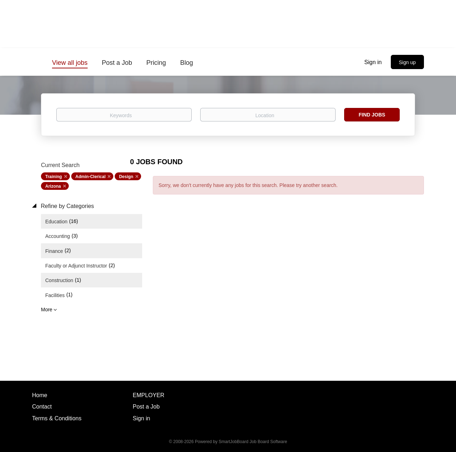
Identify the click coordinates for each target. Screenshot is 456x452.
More (46, 309)
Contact (42, 407)
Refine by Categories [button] (66, 206)
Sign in (373, 62)
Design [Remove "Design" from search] (126, 176)
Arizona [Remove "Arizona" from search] (53, 186)
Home (39, 395)
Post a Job (146, 407)
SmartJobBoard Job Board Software (253, 441)
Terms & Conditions (57, 418)
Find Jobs (372, 115)
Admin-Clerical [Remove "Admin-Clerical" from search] (91, 176)
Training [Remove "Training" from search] (53, 176)
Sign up (407, 62)
